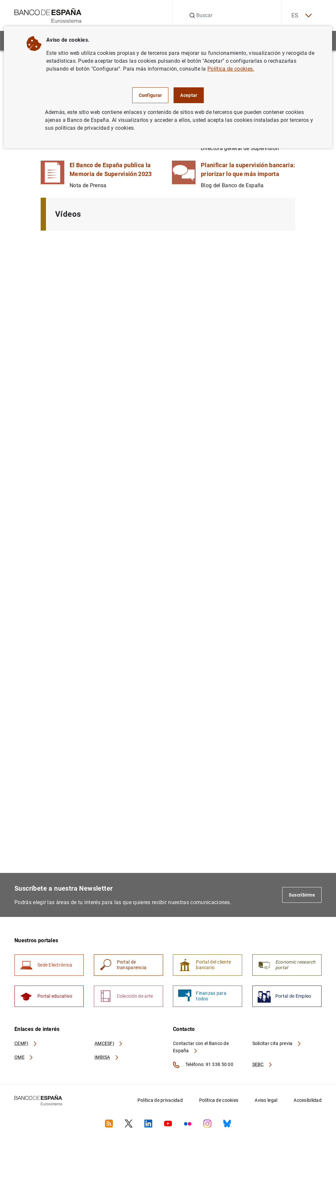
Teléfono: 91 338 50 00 (203, 1064)
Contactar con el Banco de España (201, 1047)
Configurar (150, 95)
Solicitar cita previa (277, 1043)
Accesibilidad (308, 1100)
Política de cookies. (230, 69)
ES (301, 15)
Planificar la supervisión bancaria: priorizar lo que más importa (248, 169)
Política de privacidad (160, 1100)
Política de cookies (218, 1100)
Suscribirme (302, 895)
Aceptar (188, 95)
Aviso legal (266, 1100)
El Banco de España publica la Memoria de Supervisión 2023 (111, 169)
